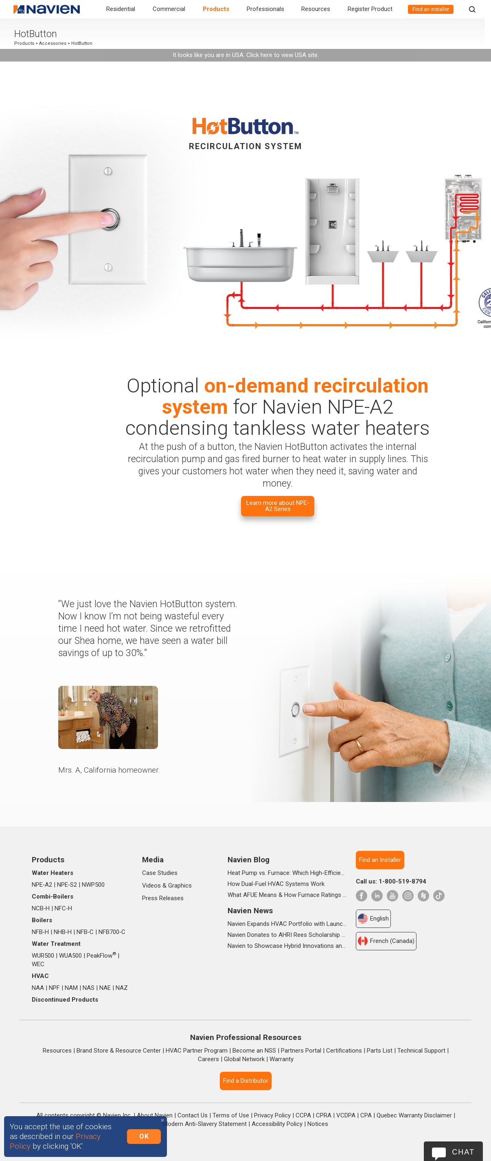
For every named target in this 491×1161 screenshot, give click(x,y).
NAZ (122, 987)
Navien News (250, 910)
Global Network (244, 1059)
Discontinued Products (65, 999)
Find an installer (430, 9)
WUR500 (43, 955)
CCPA (303, 1115)
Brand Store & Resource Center (119, 1050)
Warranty (282, 1059)
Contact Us (193, 1115)
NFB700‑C (112, 932)
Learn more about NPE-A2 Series (277, 506)
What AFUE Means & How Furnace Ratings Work (287, 895)
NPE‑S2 (67, 884)
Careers (208, 1059)
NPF (54, 987)
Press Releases (163, 898)
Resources (315, 9)
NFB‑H (40, 932)
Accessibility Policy (277, 1124)
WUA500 (70, 955)
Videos (151, 885)
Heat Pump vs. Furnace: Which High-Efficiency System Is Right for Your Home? (287, 873)
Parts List (379, 1050)
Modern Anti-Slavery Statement (205, 1124)
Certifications (344, 1050)
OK (144, 1136)
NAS (88, 987)
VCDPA (345, 1115)
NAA (38, 987)
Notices (317, 1124)
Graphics (180, 885)
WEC (38, 964)
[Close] (162, 1120)
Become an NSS (254, 1050)
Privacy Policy (272, 1115)
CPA (366, 1115)
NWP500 (93, 884)
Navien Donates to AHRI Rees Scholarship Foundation (287, 934)
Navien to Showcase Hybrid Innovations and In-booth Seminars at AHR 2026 (287, 946)
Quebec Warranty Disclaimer (414, 1115)
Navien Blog (249, 859)
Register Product (370, 9)
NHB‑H (63, 932)
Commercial (169, 9)
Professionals (265, 9)
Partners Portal (301, 1050)
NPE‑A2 (42, 884)
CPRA (323, 1115)
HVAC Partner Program (197, 1050)
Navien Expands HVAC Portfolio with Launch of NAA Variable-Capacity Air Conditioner (287, 923)
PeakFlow (101, 955)
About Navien (155, 1115)
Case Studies (160, 873)
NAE (105, 987)
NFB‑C (85, 932)
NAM (71, 987)
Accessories (56, 43)
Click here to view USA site (282, 55)
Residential (120, 9)
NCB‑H (41, 908)
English (373, 918)
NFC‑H (63, 908)
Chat (463, 1152)
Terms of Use (231, 1115)
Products (216, 9)
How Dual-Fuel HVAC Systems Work (276, 884)
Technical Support (421, 1050)
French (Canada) (386, 941)
